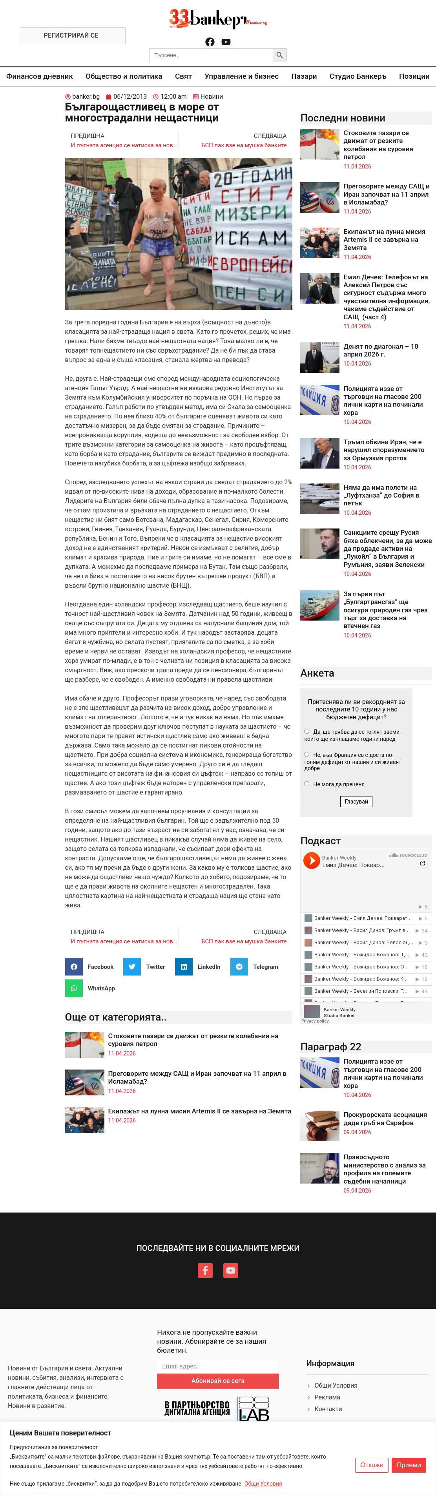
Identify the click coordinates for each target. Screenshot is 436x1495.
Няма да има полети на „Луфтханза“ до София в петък (381, 495)
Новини (212, 96)
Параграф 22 (330, 1047)
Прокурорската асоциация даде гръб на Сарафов (385, 1118)
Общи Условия (263, 1484)
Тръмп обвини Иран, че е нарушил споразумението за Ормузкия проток (383, 450)
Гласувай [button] (356, 801)
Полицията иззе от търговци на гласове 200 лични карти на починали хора (383, 400)
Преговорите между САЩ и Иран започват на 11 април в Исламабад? (386, 194)
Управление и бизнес (241, 76)
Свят (183, 76)
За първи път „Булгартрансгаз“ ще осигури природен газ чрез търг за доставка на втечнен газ (385, 610)
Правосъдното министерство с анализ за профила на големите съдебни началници (384, 1169)
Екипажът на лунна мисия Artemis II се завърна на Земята (200, 1111)
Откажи (371, 1465)
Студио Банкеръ (358, 76)
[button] (92, 967)
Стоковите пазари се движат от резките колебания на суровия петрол (378, 145)
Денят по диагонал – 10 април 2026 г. (380, 350)
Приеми (409, 1465)
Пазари (304, 76)
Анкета (317, 673)
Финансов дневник (39, 76)
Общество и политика (124, 76)
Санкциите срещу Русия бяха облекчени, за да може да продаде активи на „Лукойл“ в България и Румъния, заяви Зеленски (387, 548)
